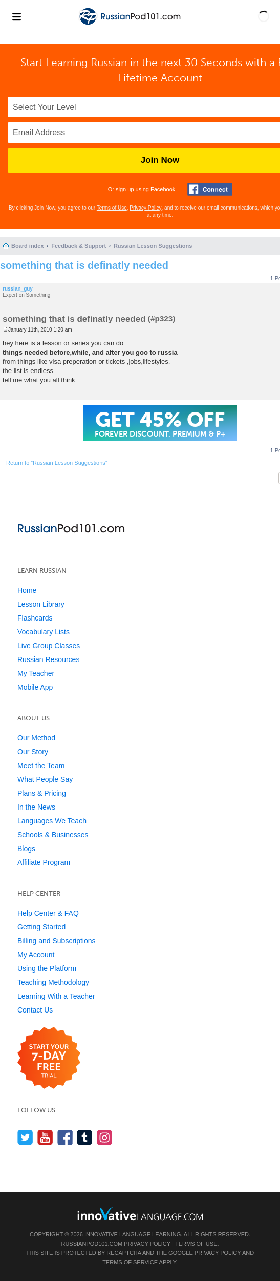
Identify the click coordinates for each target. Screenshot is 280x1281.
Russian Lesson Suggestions (153, 246)
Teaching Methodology (53, 982)
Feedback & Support (78, 246)
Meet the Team (40, 765)
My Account (35, 955)
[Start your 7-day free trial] (48, 1058)
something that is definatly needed (84, 265)
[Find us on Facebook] (65, 1137)
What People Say (45, 779)
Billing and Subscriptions (56, 941)
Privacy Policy (145, 208)
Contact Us (35, 1010)
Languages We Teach (52, 821)
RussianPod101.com (91, 1244)
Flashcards (34, 618)
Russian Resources (48, 659)
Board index (27, 246)
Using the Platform (46, 968)
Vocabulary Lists (43, 632)
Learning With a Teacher (56, 996)
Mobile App (35, 687)
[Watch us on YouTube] (45, 1137)
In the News (36, 807)
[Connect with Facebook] (209, 189)
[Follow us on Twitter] (25, 1137)
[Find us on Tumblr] (85, 1137)
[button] (263, 16)
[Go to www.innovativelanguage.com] (140, 1214)
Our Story (32, 752)
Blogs (26, 848)
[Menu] (16, 16)
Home (26, 590)
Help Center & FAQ (48, 913)
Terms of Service (130, 1262)
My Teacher (35, 673)
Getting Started (41, 927)
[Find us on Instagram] (105, 1137)
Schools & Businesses (53, 835)
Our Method (36, 738)
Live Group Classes (48, 646)
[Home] (130, 25)
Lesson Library (40, 604)
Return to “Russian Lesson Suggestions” (56, 463)
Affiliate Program (43, 862)
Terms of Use (112, 208)
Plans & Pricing (41, 793)
